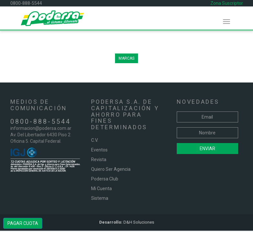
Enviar (207, 148)
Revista (98, 159)
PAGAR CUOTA (22, 223)
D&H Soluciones (126, 222)
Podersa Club (104, 178)
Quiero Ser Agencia (111, 169)
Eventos (99, 149)
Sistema (99, 198)
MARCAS (126, 58)
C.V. (94, 140)
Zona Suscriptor (226, 3)
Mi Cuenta (101, 188)
